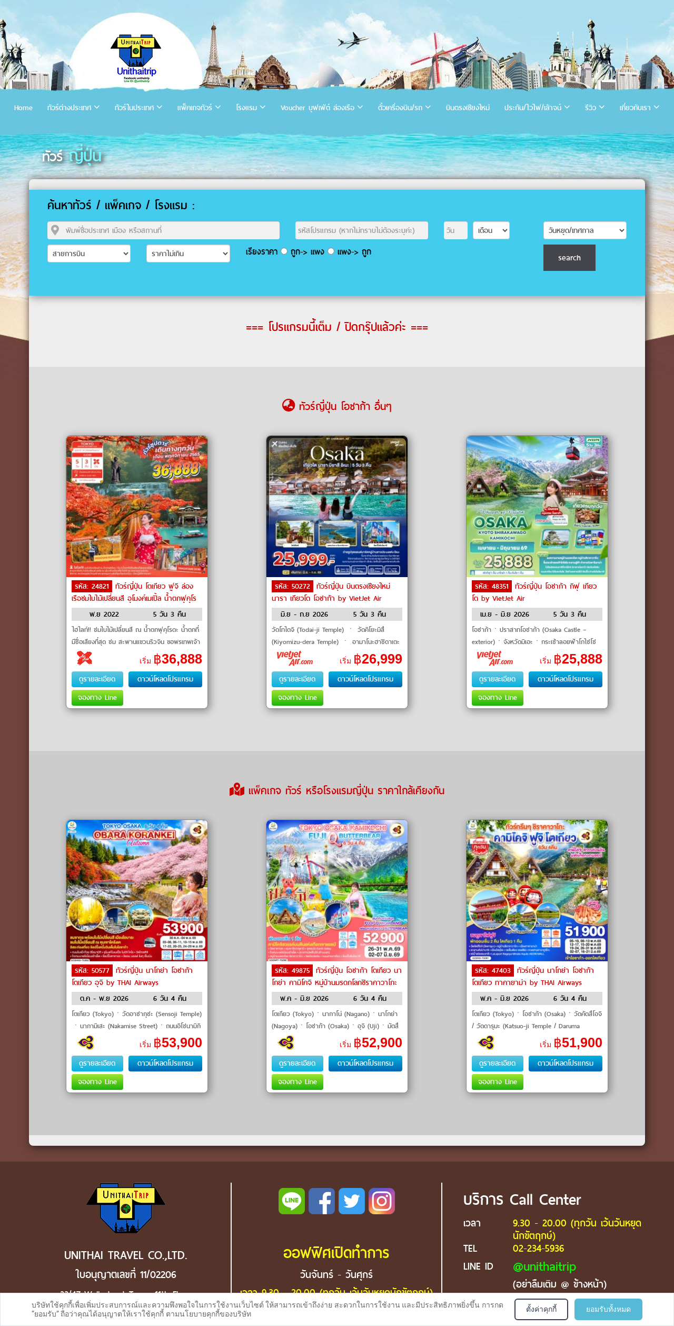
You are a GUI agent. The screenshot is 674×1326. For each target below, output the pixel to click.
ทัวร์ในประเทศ (134, 108)
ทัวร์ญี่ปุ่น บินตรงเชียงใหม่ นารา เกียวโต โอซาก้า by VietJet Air (331, 592)
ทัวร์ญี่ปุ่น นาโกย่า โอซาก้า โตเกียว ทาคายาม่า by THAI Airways (533, 976)
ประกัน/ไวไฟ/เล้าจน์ (532, 108)
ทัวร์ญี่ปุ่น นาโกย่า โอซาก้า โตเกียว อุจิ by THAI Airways (132, 976)
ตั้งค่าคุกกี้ (541, 1309)
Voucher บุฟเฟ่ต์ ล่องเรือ (317, 108)
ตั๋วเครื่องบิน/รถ (400, 108)
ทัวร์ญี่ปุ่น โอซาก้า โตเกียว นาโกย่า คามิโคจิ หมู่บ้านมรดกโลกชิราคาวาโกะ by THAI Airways (337, 981)
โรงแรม (246, 108)
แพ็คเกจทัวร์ (194, 108)
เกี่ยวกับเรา (635, 108)
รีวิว (590, 108)
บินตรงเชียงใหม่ (468, 108)
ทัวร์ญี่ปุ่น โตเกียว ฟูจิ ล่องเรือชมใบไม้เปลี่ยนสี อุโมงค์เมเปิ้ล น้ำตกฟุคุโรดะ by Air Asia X (134, 597)
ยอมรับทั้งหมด (608, 1309)
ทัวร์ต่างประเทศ (69, 108)
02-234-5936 (538, 1248)
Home (23, 108)
